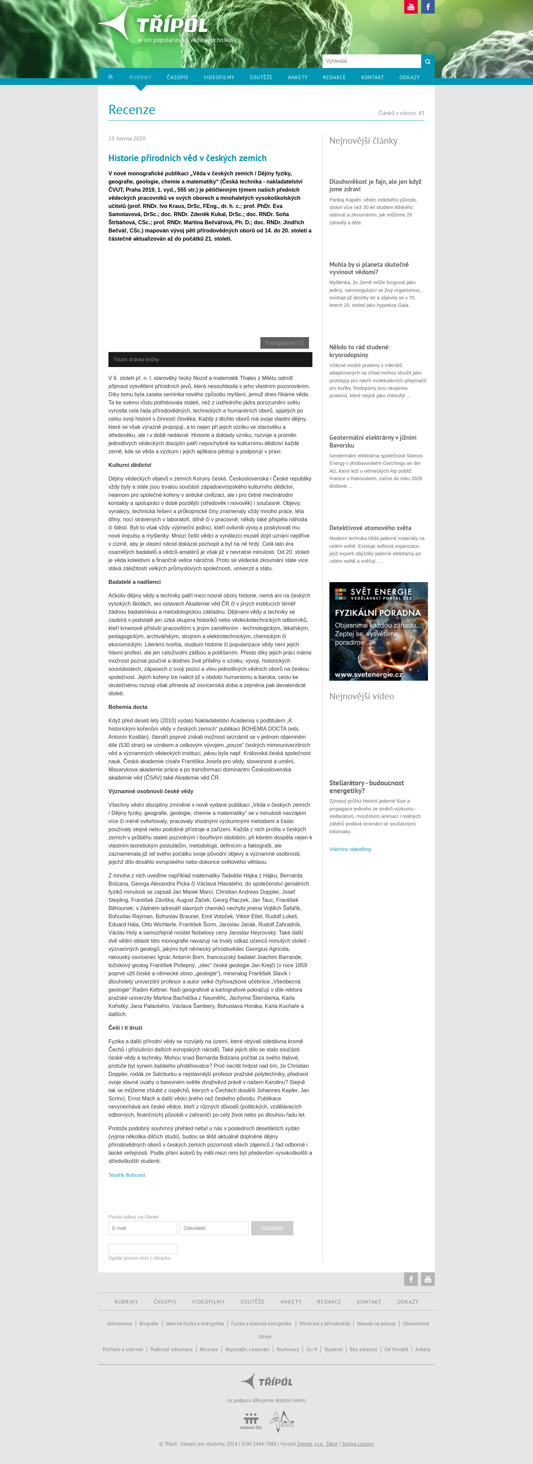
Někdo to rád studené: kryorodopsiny (359, 351)
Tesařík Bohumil (126, 1174)
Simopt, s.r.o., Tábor (317, 1444)
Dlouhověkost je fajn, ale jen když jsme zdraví (375, 185)
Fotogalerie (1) (284, 343)
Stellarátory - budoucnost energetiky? (366, 786)
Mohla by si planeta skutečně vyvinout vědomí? (369, 268)
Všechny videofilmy (350, 849)
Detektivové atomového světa (370, 528)
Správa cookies (358, 1444)
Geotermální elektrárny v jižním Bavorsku (372, 441)
